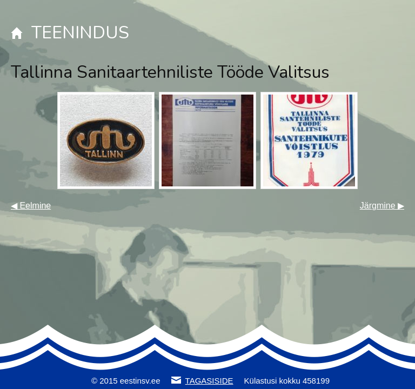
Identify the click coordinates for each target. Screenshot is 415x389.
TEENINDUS (80, 32)
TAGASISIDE (209, 380)
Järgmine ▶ (382, 205)
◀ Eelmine (31, 205)
